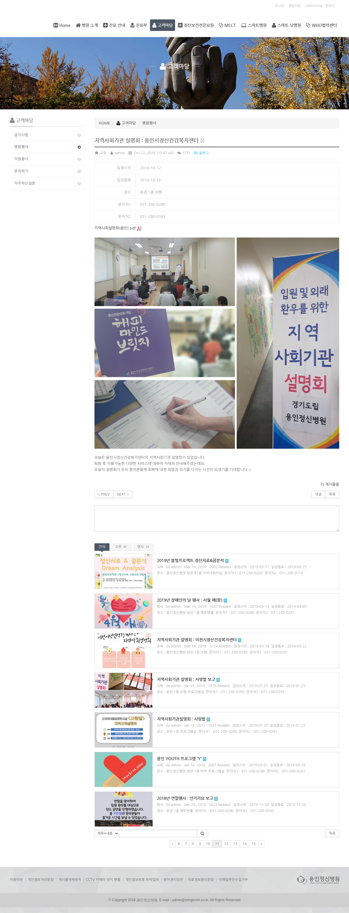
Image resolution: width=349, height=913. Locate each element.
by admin (173, 567)
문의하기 (48, 171)
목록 (332, 494)
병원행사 (48, 147)
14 (244, 844)
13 (235, 844)
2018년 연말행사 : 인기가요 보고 (185, 798)
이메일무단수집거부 (233, 879)
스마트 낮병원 (286, 25)
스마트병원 (254, 25)
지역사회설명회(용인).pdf (118, 228)
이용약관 (16, 879)
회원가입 (294, 6)
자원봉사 (48, 159)
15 (253, 844)
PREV (104, 494)
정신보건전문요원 (196, 25)
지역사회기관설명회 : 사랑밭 (181, 719)
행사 (143, 547)
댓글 (318, 494)
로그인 (279, 6)
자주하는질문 (48, 183)
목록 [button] (332, 833)
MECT (227, 25)
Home (61, 25)
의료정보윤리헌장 (201, 879)
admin (117, 153)
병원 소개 (87, 25)
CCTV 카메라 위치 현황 (103, 879)
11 (217, 844)
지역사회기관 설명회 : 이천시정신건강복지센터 (197, 639)
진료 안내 (114, 25)
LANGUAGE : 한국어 (320, 6)
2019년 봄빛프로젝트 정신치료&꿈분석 (190, 560)
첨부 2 (201, 153)
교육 (121, 547)
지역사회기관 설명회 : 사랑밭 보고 (186, 679)
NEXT (123, 494)
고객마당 (162, 25)
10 (208, 844)
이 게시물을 (329, 484)
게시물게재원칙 (69, 879)
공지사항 (48, 135)
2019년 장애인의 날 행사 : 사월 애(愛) (189, 600)
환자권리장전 (173, 879)
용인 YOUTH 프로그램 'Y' (179, 758)
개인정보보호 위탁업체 (142, 879)
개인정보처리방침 (41, 879)
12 (226, 844)
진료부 (138, 25)
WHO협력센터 (321, 25)
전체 (102, 546)
